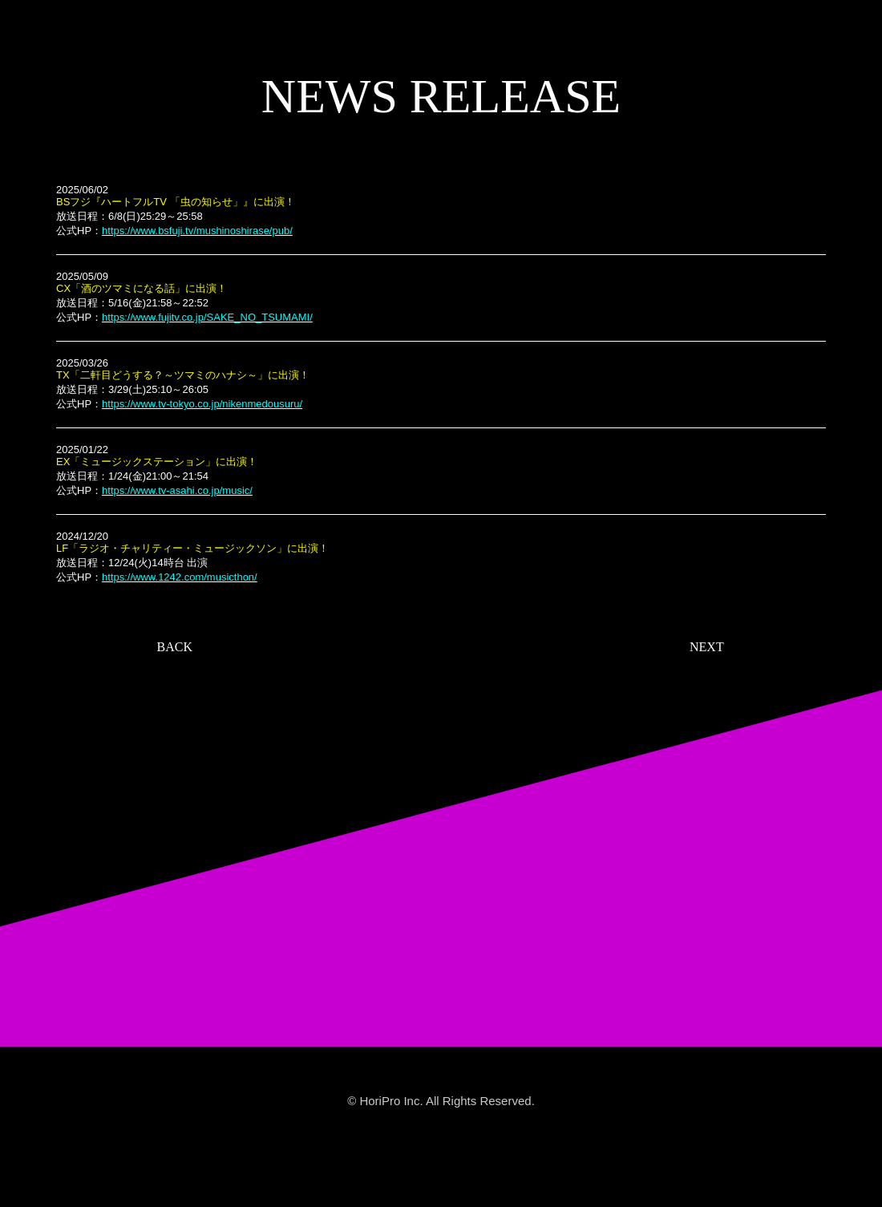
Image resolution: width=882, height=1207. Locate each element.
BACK (174, 647)
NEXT (707, 647)
